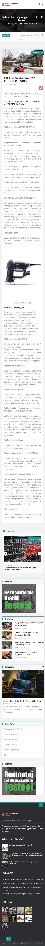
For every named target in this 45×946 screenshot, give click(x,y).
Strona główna (13, 23)
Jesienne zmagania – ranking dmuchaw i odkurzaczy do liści (29, 641)
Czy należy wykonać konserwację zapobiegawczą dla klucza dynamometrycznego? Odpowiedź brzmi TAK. (26, 852)
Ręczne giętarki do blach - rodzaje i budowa (22, 698)
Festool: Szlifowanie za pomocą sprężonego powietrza (23, 860)
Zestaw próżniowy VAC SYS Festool (20, 842)
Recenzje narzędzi (30, 23)
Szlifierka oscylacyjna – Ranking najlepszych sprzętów (27, 631)
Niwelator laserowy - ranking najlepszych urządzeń (26, 650)
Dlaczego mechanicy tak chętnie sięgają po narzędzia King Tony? (20, 566)
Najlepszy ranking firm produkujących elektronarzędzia (29, 621)
